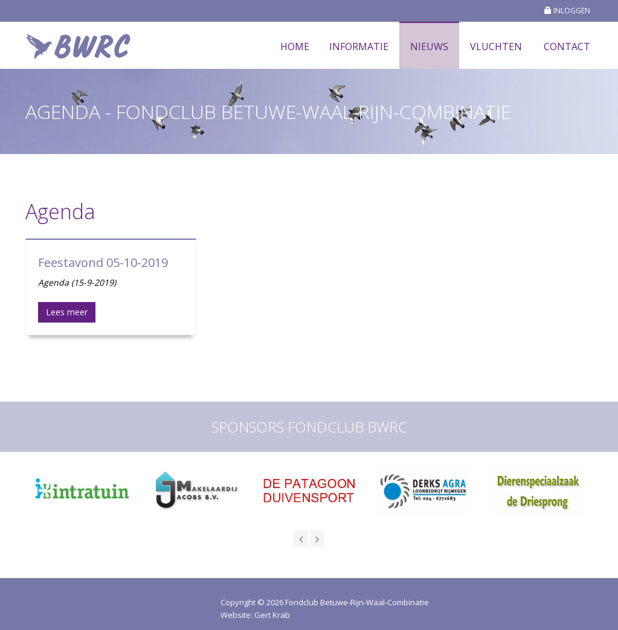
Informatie (358, 46)
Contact (567, 46)
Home (294, 46)
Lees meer (67, 312)
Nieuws (429, 46)
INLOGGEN (567, 10)
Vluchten (496, 46)
